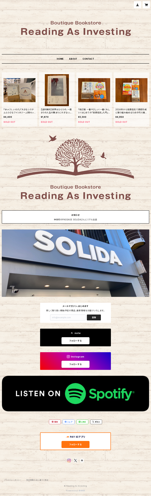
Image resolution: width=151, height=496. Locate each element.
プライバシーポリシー (13, 480)
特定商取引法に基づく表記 (37, 480)
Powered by (75, 491)
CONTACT (88, 59)
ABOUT (73, 59)
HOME (60, 59)
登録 (94, 317)
